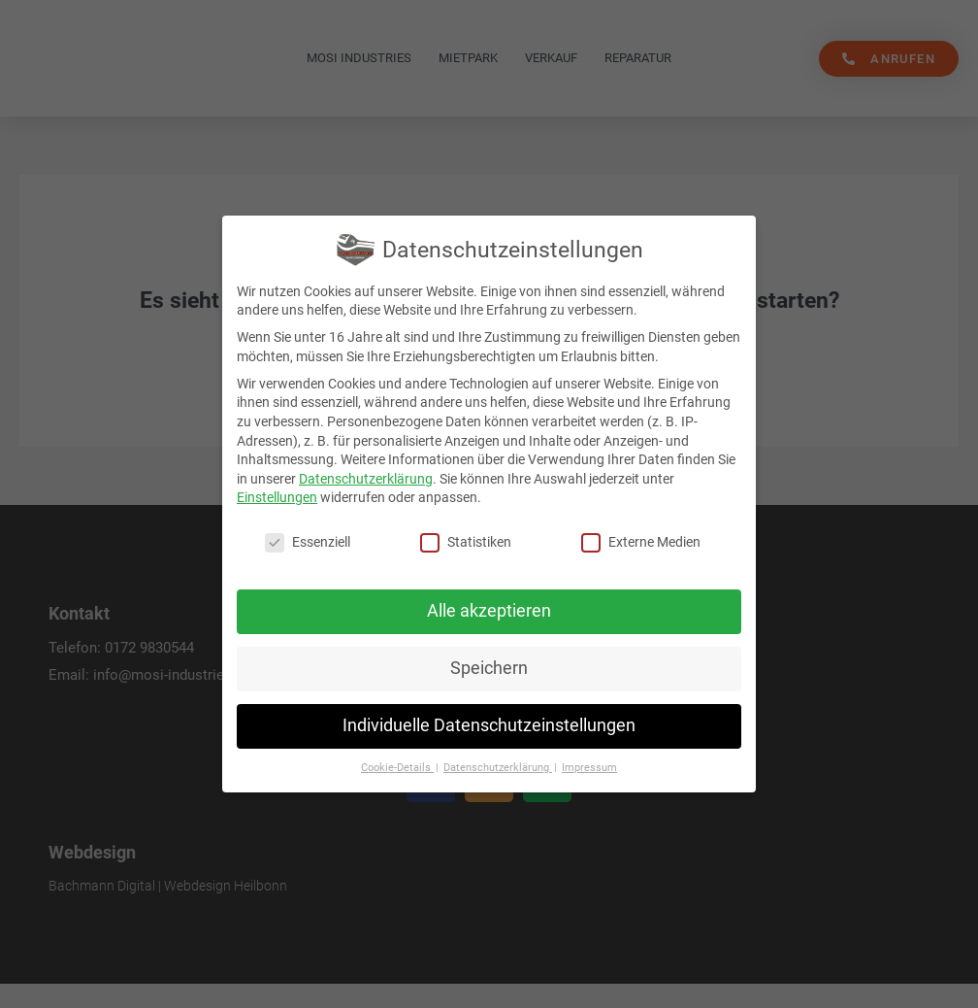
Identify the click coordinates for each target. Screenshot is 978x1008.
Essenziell (307, 542)
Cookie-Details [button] (397, 767)
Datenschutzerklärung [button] (497, 767)
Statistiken (465, 542)
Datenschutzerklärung (366, 479)
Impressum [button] (589, 767)
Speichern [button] (489, 668)
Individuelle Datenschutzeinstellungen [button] (489, 725)
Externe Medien (641, 542)
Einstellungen (277, 497)
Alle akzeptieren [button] (489, 611)
